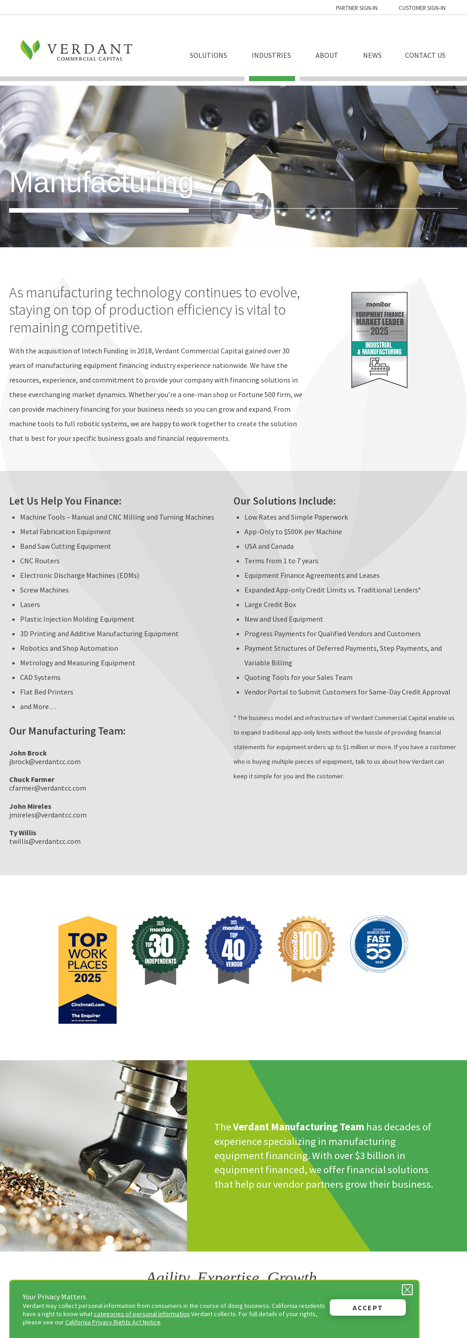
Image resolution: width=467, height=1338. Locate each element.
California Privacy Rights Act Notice (113, 1322)
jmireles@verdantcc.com (48, 814)
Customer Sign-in (422, 7)
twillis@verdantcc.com (45, 841)
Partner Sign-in (357, 7)
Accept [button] (368, 1307)
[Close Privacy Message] (407, 1289)
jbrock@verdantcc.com (45, 761)
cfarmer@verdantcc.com (47, 787)
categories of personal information (142, 1314)
